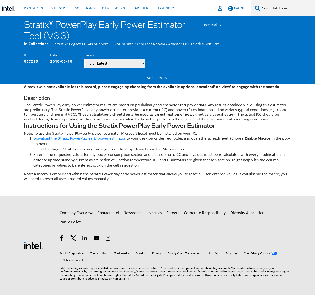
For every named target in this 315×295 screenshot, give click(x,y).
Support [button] (59, 8)
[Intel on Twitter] (73, 239)
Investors (154, 213)
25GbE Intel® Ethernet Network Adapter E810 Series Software (167, 44)
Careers (172, 213)
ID (25, 55)
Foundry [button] (166, 8)
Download (210, 24)
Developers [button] (113, 8)
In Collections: (36, 43)
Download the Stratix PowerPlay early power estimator (79, 138)
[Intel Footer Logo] (33, 245)
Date (53, 55)
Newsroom (133, 213)
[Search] (257, 8)
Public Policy (70, 222)
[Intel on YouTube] (96, 239)
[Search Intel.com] (287, 8)
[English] (236, 8)
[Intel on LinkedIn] (85, 239)
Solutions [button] (85, 8)
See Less (157, 78)
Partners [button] (142, 8)
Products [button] (33, 8)
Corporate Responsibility (205, 213)
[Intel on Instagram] (108, 239)
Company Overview (76, 213)
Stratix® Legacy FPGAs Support (81, 44)
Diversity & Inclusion (247, 213)
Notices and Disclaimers (181, 271)
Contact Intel (108, 213)
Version (89, 55)
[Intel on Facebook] (62, 239)
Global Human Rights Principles (155, 275)
